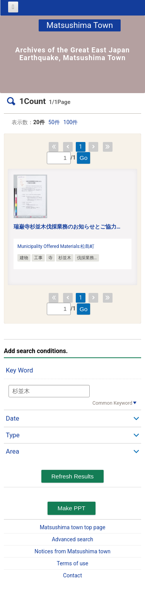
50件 (54, 122)
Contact (72, 575)
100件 (70, 122)
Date (12, 418)
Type (13, 435)
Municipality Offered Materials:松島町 (55, 246)
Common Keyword (112, 403)
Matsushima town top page (73, 527)
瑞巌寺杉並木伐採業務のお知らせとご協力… (67, 226)
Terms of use (73, 563)
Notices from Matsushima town (72, 551)
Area (12, 451)
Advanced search (72, 539)
